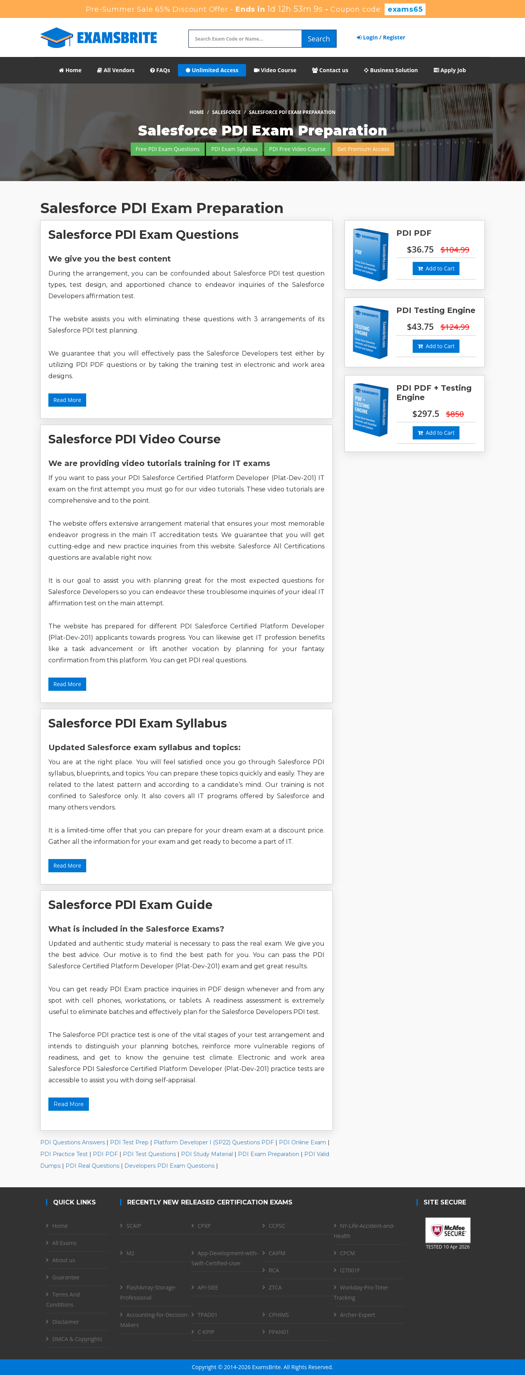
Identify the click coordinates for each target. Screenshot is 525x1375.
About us (63, 1260)
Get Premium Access (363, 149)
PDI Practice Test (64, 1154)
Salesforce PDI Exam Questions (143, 235)
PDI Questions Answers (72, 1142)
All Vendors (116, 70)
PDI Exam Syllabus (234, 149)
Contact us (330, 70)
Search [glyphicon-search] (319, 38)
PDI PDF (105, 1154)
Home (70, 70)
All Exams (64, 1243)
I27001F (350, 1270)
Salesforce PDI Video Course (134, 439)
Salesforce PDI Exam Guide (130, 905)
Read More (67, 400)
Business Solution (391, 70)
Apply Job (450, 70)
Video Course (275, 70)
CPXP (204, 1225)
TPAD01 (208, 1314)
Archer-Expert (357, 1314)
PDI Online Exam (302, 1142)
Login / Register (381, 37)
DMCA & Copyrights (77, 1339)
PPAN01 (279, 1332)
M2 (130, 1253)
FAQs (160, 70)
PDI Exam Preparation (268, 1154)
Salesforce (226, 112)
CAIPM (277, 1253)
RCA (274, 1270)
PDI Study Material (207, 1154)
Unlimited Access (212, 70)
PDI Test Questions (149, 1154)
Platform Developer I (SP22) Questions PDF (214, 1142)
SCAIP (133, 1225)
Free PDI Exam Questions (168, 149)
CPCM (347, 1253)
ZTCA (275, 1287)
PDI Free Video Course (297, 149)
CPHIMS (279, 1314)
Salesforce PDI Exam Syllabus (137, 723)
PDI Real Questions (92, 1165)
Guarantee (65, 1277)
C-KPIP (206, 1332)
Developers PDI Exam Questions (169, 1165)
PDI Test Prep (129, 1142)
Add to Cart (436, 268)
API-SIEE (208, 1287)
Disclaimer (65, 1321)
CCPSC (277, 1225)
